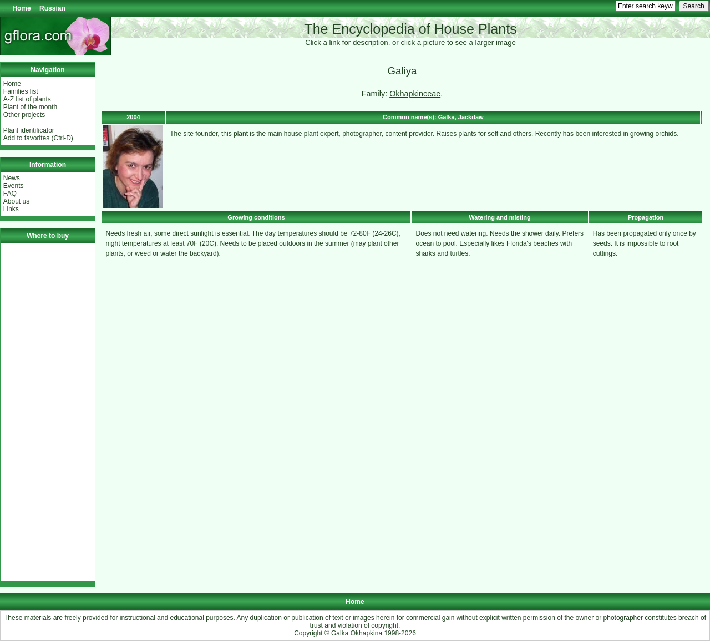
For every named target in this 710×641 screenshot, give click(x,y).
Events (13, 186)
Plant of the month (30, 107)
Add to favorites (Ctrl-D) (38, 138)
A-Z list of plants (27, 99)
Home (21, 8)
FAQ (10, 193)
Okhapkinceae (414, 93)
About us (16, 201)
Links (11, 209)
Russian (52, 8)
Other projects (24, 115)
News (11, 178)
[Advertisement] (47, 412)
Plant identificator (28, 130)
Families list (20, 91)
